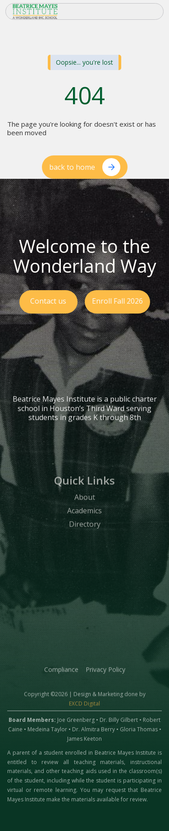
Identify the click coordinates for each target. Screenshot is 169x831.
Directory (84, 530)
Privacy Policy (105, 674)
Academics (84, 516)
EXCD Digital (84, 708)
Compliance (61, 674)
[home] (57, 11)
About (84, 503)
